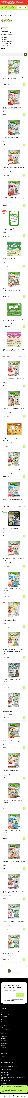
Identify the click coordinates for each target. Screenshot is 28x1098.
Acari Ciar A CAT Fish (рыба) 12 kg (12, 499)
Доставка (3, 1011)
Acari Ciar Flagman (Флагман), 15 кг (13, 469)
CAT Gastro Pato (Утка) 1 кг (10, 137)
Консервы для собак (6, 34)
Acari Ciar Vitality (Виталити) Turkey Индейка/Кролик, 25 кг (13, 319)
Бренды (8, 11)
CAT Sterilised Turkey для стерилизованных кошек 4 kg (11, 740)
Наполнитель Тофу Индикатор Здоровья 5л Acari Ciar (12, 529)
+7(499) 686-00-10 (7, 1062)
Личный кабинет (5, 1058)
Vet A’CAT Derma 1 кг (9, 258)
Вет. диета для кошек (7, 45)
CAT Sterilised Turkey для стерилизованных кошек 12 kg (11, 289)
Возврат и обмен (5, 1019)
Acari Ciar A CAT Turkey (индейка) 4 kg (14, 861)
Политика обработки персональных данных (6, 1016)
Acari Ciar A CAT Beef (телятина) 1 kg (13, 198)
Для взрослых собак (6, 33)
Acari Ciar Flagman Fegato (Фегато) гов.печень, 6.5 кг (13, 952)
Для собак (4, 29)
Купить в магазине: (5, 1029)
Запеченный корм (6, 43)
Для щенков (4, 31)
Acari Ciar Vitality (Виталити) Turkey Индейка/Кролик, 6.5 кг (13, 77)
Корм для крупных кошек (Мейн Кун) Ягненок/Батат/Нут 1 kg (13, 349)
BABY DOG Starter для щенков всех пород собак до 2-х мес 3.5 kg (13, 619)
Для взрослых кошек (6, 41)
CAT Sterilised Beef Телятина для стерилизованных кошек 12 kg (12, 107)
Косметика (3, 1045)
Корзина (3, 1056)
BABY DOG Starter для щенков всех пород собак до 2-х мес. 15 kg (13, 650)
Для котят (3, 39)
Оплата (3, 1012)
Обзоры (3, 1021)
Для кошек (4, 37)
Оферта (3, 1027)
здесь (6, 1091)
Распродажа (4, 27)
